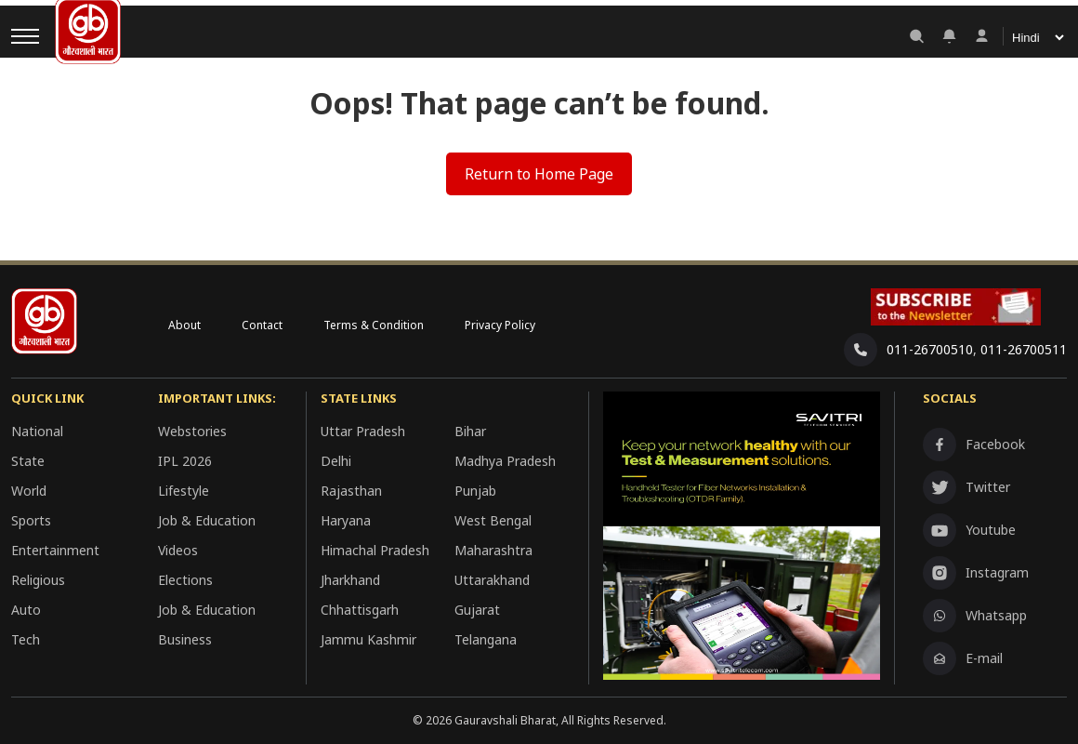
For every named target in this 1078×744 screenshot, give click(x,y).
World (28, 490)
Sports (31, 520)
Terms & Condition (373, 325)
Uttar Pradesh (363, 431)
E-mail (963, 658)
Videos (178, 550)
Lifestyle (183, 490)
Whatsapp (975, 615)
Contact (262, 325)
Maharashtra (493, 550)
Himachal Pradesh (375, 550)
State (28, 461)
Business (185, 639)
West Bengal (493, 520)
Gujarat (477, 609)
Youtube (969, 530)
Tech (25, 639)
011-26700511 (1023, 349)
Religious (38, 580)
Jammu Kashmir (368, 639)
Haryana (346, 520)
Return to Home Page (539, 174)
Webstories (192, 431)
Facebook (974, 444)
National (37, 431)
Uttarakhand (492, 580)
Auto (26, 609)
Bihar (470, 431)
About (184, 325)
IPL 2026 (185, 461)
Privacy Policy (500, 325)
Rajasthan (351, 490)
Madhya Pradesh (505, 461)
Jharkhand (350, 580)
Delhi (336, 461)
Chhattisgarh (360, 609)
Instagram (976, 573)
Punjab (475, 490)
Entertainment (55, 550)
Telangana (485, 639)
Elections (185, 580)
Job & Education (207, 520)
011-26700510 (930, 349)
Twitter (966, 487)
